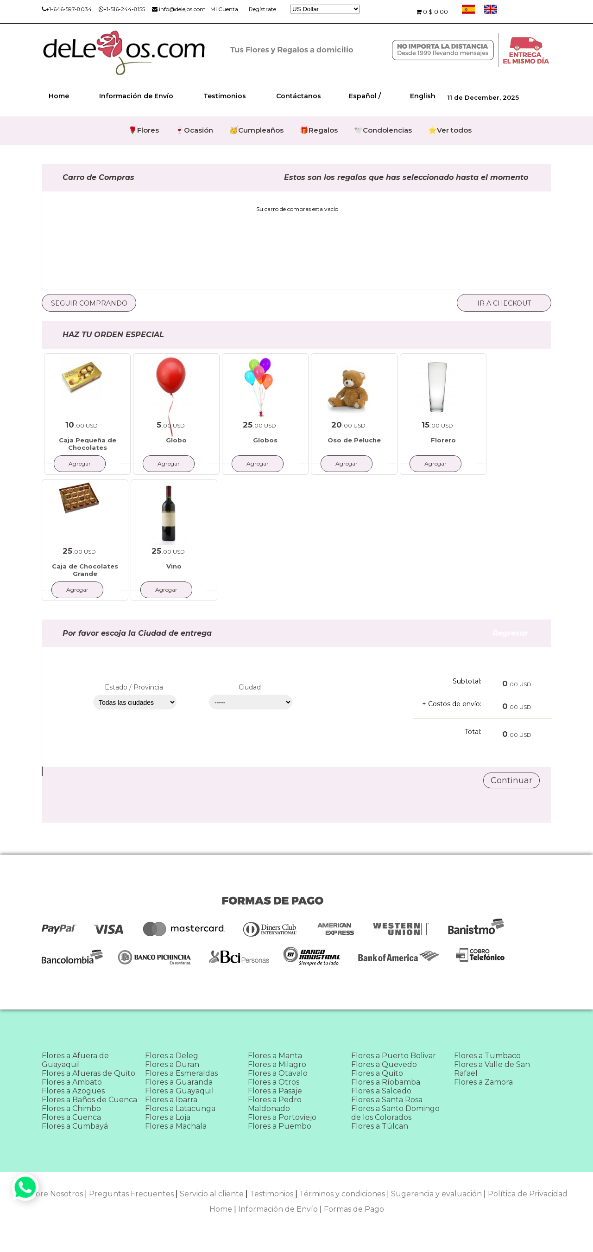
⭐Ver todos (450, 130)
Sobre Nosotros (54, 1193)
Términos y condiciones (342, 1193)
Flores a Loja (167, 1117)
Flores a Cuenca (71, 1117)
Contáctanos (298, 96)
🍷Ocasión (194, 130)
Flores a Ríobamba (385, 1082)
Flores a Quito (377, 1073)
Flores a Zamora (483, 1082)
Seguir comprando (89, 303)
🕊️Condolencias (383, 130)
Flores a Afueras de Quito (88, 1073)
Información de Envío (136, 96)
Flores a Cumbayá (75, 1126)
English (422, 96)
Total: (473, 732)
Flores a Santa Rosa (387, 1099)
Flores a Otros (273, 1082)
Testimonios (224, 96)
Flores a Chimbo (71, 1108)
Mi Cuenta (224, 9)
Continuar (511, 780)
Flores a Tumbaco (487, 1055)
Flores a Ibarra (171, 1099)
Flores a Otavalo (278, 1073)
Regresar (521, 633)
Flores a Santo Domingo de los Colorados (395, 1113)
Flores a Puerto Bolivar (393, 1055)
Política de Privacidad (528, 1193)
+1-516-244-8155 (122, 9)
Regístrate (262, 9)
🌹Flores (143, 130)
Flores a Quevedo (384, 1064)
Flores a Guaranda (179, 1082)
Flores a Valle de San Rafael (492, 1069)
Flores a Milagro (277, 1064)
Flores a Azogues (73, 1090)
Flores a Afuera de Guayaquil (75, 1060)
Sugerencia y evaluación (436, 1193)
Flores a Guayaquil (179, 1090)
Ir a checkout (504, 303)
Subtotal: (467, 681)
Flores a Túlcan (379, 1126)
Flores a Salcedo (381, 1090)
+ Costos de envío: (451, 704)
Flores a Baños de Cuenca (89, 1099)
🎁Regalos (319, 130)
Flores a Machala (176, 1126)
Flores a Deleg (171, 1055)
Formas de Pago (354, 1209)
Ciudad (250, 687)
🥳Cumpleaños (256, 130)
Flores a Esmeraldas (181, 1073)
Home (59, 96)
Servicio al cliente (212, 1193)
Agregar (80, 463)
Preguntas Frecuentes (131, 1193)
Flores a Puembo (279, 1126)
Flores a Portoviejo (282, 1117)
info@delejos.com (179, 9)
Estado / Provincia (134, 687)
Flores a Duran (172, 1064)
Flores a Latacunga (180, 1108)
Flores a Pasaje (275, 1090)
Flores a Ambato (72, 1082)
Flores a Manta (275, 1055)
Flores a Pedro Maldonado (275, 1104)
